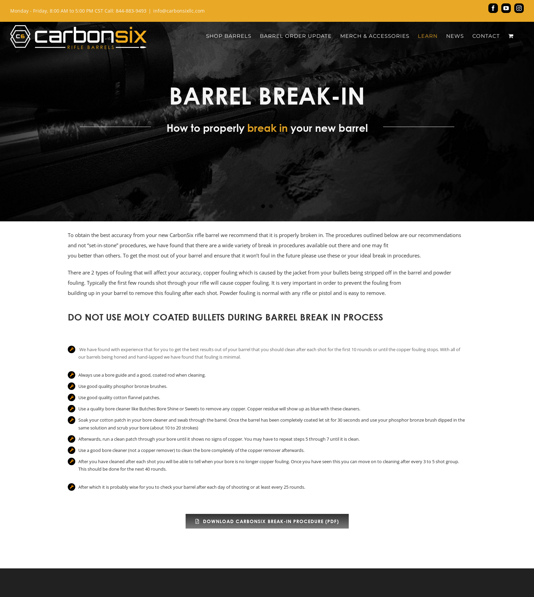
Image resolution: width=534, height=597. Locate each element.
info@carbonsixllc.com (179, 10)
